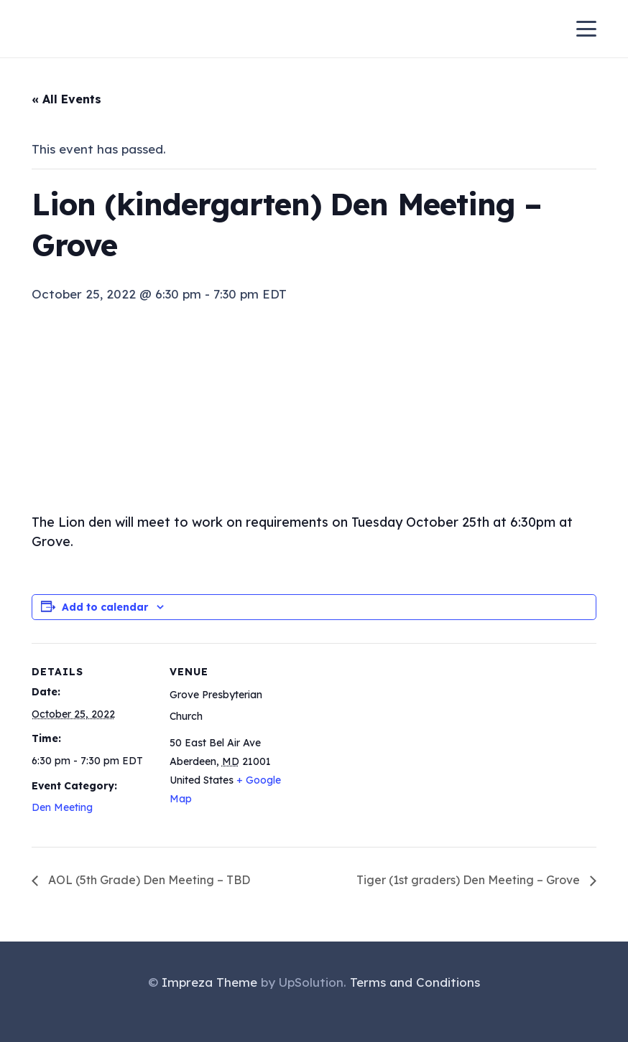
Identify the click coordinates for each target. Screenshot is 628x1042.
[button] (586, 29)
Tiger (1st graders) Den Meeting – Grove (469, 880)
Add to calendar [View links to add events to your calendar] (105, 607)
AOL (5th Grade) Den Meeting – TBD (147, 880)
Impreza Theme (209, 982)
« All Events (66, 99)
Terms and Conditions (415, 982)
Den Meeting (62, 807)
